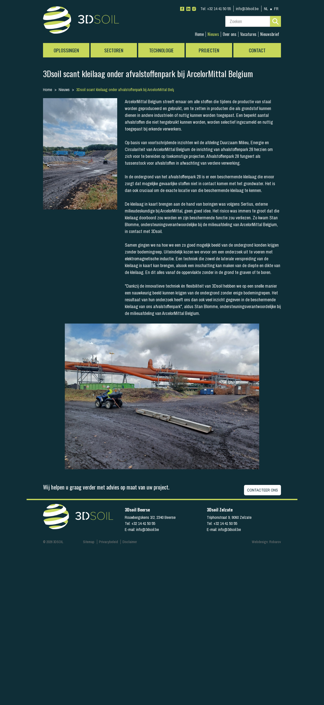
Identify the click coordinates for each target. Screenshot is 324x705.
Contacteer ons (262, 490)
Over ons (229, 34)
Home (199, 34)
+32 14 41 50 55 (215, 8)
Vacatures (248, 34)
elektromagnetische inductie (149, 258)
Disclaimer (130, 542)
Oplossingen (66, 50)
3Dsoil (81, 21)
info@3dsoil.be (247, 8)
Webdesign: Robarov (266, 542)
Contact (257, 50)
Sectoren (113, 50)
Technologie (161, 50)
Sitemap (88, 542)
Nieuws (213, 34)
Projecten (209, 50)
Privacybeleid (108, 542)
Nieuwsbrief (269, 34)
